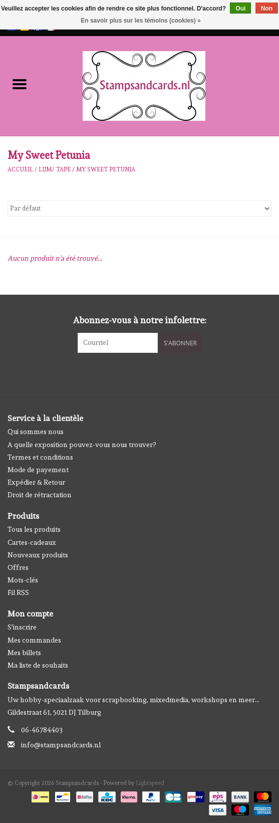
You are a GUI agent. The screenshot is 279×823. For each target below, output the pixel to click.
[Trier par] (139, 208)
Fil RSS (18, 592)
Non (266, 8)
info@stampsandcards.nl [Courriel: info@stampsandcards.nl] (61, 745)
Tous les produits (34, 529)
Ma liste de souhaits (38, 665)
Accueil (20, 169)
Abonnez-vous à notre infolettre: (139, 320)
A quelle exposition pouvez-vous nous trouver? (82, 445)
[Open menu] (19, 84)
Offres (18, 567)
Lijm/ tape (55, 169)
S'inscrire (22, 627)
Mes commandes (34, 640)
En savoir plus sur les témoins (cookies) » (140, 20)
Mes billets (24, 653)
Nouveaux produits (38, 555)
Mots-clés (23, 580)
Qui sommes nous (36, 432)
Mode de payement (38, 470)
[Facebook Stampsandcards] (131, 373)
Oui (240, 8)
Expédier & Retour (36, 482)
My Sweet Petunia (105, 169)
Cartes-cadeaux (32, 542)
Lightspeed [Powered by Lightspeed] (150, 782)
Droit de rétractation (40, 495)
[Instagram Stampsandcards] (148, 373)
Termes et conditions (40, 457)
